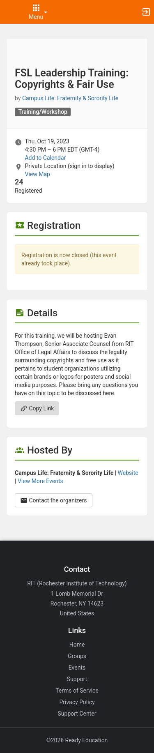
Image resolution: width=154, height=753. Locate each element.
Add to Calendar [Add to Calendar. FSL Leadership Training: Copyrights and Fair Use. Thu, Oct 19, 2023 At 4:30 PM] (45, 157)
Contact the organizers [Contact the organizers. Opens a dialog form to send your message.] (53, 500)
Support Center (77, 713)
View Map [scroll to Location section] (37, 174)
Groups (77, 656)
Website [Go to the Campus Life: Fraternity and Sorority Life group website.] (128, 473)
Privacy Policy (76, 702)
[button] (10, 12)
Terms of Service (77, 690)
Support (77, 679)
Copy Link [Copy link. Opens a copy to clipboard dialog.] (37, 408)
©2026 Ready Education (77, 740)
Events (77, 667)
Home (77, 644)
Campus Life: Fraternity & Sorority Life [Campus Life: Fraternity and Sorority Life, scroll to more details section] (70, 98)
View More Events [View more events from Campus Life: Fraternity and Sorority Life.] (40, 481)
